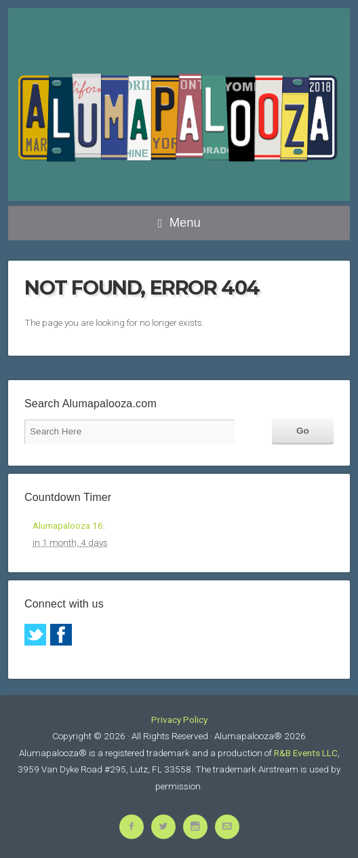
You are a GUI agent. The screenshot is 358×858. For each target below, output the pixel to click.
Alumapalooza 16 (68, 525)
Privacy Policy (179, 719)
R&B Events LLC (306, 752)
